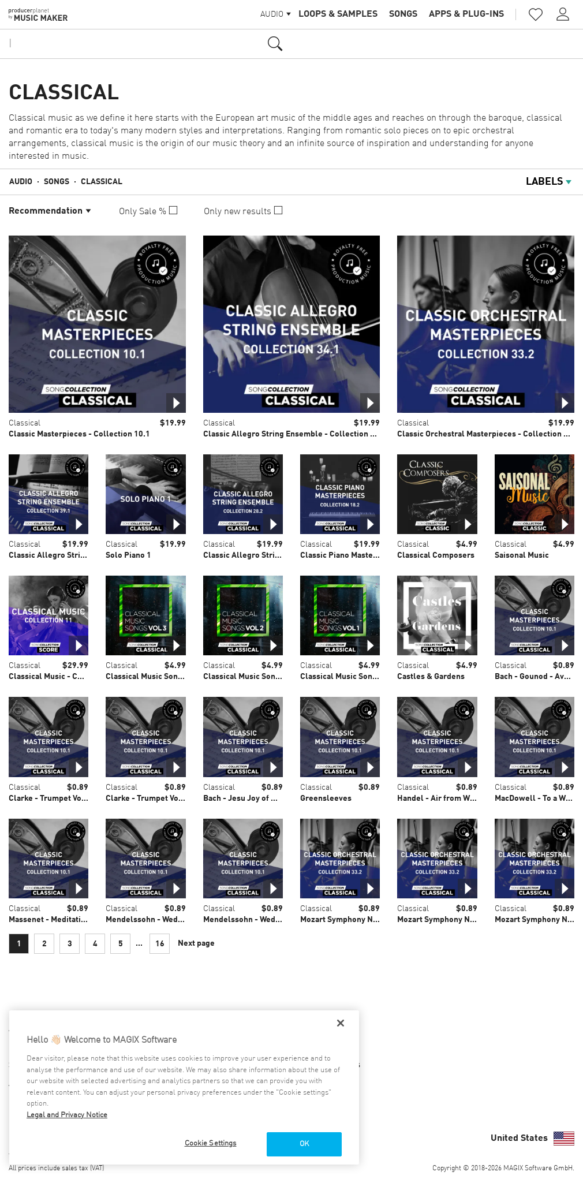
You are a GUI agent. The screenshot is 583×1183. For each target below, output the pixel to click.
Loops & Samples (338, 14)
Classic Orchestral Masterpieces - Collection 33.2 (488, 434)
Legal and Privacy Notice (67, 1115)
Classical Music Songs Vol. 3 (157, 677)
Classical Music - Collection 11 (65, 677)
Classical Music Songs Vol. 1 (351, 677)
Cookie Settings (211, 1143)
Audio (20, 182)
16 (160, 944)
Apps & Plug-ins (466, 14)
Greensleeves (326, 798)
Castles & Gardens (431, 677)
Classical (101, 182)
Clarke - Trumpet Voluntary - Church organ (183, 798)
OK (304, 1144)
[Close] (340, 1023)
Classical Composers (435, 555)
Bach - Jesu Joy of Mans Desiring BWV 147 (280, 798)
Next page (196, 943)
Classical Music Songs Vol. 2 (254, 677)
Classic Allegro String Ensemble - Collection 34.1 (294, 434)
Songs (403, 14)
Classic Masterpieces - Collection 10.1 (79, 434)
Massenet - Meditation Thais (60, 920)
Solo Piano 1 (128, 555)
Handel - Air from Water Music (452, 798)
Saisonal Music (522, 555)
